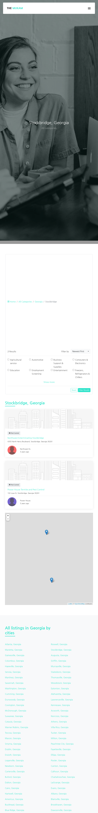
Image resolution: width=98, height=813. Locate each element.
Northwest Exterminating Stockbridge (26, 438)
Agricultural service (15, 361)
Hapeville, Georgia (14, 666)
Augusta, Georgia (59, 655)
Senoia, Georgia (12, 672)
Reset (74, 390)
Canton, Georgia (59, 766)
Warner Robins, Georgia (16, 727)
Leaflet (70, 604)
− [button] (8, 519)
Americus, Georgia (14, 799)
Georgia (38, 301)
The (15, 8)
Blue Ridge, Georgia (14, 810)
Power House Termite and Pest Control (26, 489)
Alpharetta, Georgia (60, 694)
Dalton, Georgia (12, 782)
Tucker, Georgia (58, 733)
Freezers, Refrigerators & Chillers (82, 373)
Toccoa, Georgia (13, 733)
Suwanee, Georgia (14, 716)
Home (12, 301)
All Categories (25, 301)
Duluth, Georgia (13, 755)
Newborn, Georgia (14, 766)
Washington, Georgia (15, 688)
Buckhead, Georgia (14, 804)
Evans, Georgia (58, 788)
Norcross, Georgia (59, 716)
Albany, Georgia (58, 793)
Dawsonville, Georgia (61, 810)
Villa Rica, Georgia (59, 727)
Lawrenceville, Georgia (62, 699)
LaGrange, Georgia (60, 782)
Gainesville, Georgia (14, 655)
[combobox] (80, 351)
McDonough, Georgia (15, 710)
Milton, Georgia (58, 738)
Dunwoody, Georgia (14, 699)
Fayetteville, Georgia (60, 749)
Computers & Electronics (81, 361)
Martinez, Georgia (14, 677)
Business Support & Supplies (58, 363)
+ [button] (8, 515)
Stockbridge (35, 441)
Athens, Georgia (59, 721)
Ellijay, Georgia (58, 755)
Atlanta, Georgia (13, 644)
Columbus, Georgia (14, 661)
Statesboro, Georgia (60, 672)
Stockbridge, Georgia (61, 650)
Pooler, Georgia (58, 760)
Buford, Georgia (13, 777)
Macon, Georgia (13, 738)
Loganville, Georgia (14, 760)
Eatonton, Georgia (60, 688)
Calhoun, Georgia (59, 771)
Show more (49, 382)
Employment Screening (38, 372)
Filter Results (84, 390)
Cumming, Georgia (14, 694)
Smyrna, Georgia (13, 744)
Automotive (37, 360)
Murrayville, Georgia (60, 666)
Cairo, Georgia (12, 788)
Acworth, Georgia (59, 710)
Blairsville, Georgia (60, 799)
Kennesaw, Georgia (60, 705)
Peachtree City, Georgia (62, 744)
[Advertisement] (49, 274)
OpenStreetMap (80, 604)
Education (15, 370)
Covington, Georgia (14, 705)
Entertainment (60, 370)
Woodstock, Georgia (61, 683)
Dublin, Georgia (12, 749)
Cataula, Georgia (13, 721)
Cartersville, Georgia (14, 771)
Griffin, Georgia (58, 661)
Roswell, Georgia (59, 644)
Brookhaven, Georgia (61, 804)
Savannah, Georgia (14, 683)
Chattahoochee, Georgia (63, 777)
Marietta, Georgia (13, 650)
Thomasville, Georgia (61, 677)
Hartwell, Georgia (13, 793)
